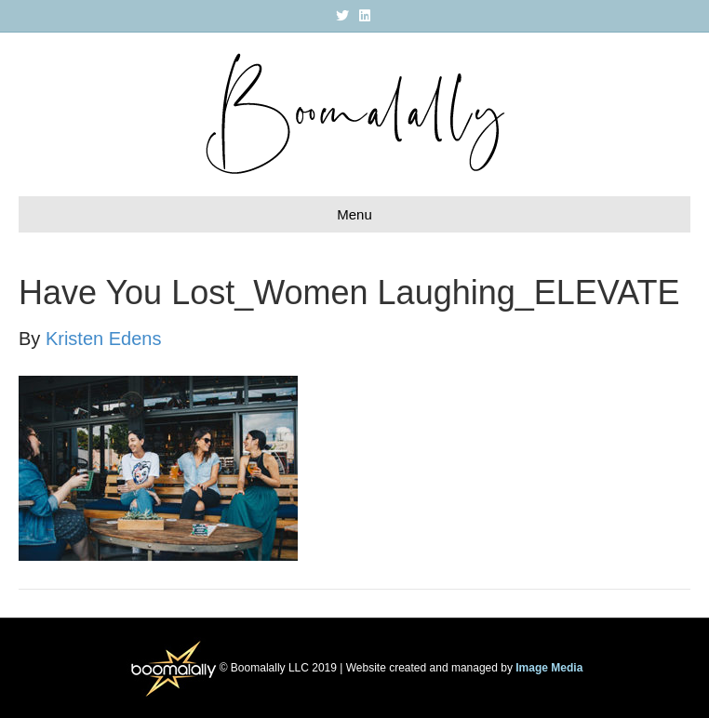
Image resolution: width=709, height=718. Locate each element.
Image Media (548, 667)
